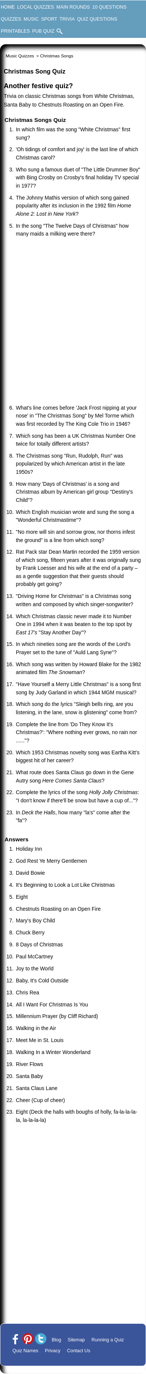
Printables (15, 31)
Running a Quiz (108, 1339)
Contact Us (78, 1350)
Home (8, 7)
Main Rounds (73, 7)
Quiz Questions (97, 19)
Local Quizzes (35, 7)
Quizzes (11, 19)
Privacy (52, 1350)
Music (31, 19)
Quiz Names (25, 1350)
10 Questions (109, 7)
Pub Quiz (43, 31)
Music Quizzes (20, 56)
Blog (56, 1339)
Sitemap (76, 1339)
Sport (49, 19)
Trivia (67, 19)
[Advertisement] (72, 321)
